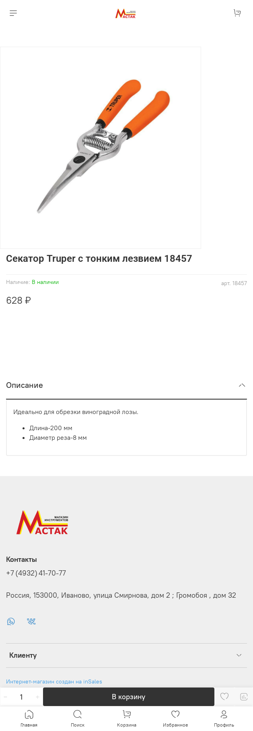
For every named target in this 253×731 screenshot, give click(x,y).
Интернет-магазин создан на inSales (54, 681)
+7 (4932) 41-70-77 (36, 573)
